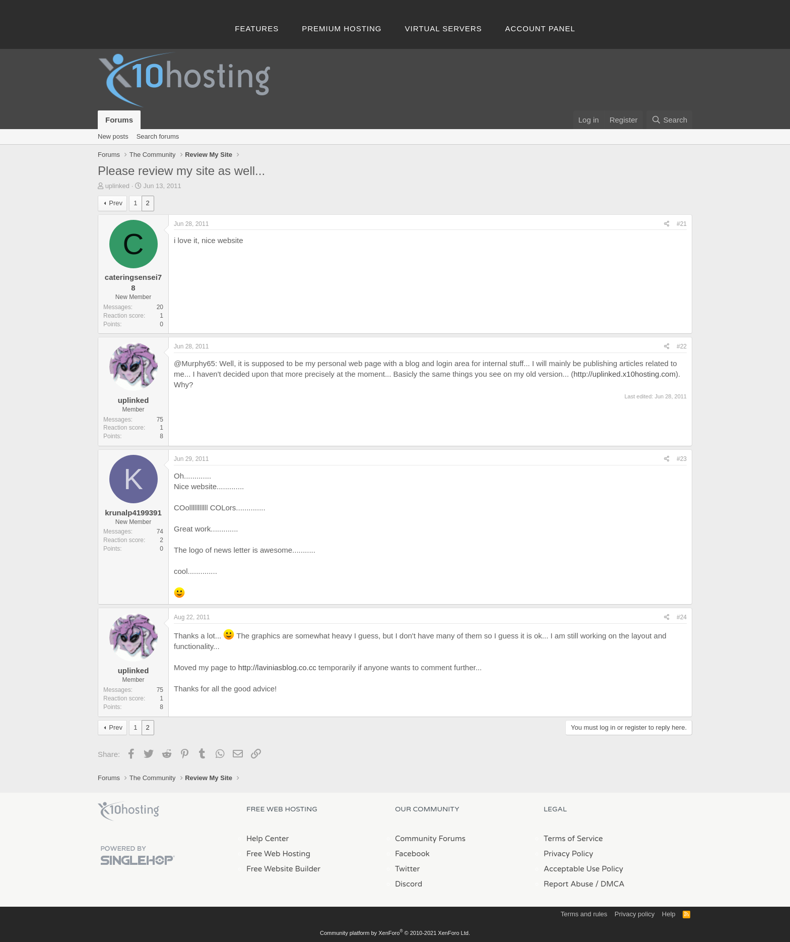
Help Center (267, 838)
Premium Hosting (341, 28)
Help (669, 914)
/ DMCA (609, 884)
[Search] (669, 119)
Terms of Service (573, 838)
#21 (682, 223)
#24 (682, 617)
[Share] (667, 224)
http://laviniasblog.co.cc (277, 667)
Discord (408, 884)
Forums (119, 119)
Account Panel (540, 28)
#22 (682, 346)
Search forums (158, 136)
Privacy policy (634, 914)
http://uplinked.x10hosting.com (624, 374)
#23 (682, 458)
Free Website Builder (283, 868)
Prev (115, 203)
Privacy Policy (568, 853)
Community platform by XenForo (395, 933)
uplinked (117, 186)
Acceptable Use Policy (583, 868)
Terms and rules (584, 914)
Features (257, 28)
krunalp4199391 (133, 512)
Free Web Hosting (278, 853)
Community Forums (430, 838)
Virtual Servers (443, 28)
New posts (113, 136)
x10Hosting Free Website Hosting (128, 811)
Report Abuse (569, 884)
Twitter (407, 868)
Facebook (412, 853)
